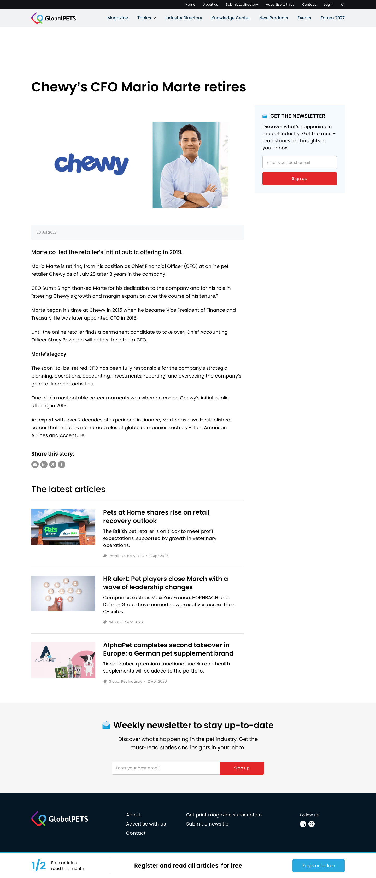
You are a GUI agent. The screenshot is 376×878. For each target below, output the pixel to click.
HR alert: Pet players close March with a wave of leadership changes (165, 583)
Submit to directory (242, 4)
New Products (273, 18)
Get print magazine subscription (224, 814)
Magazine (117, 18)
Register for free (318, 866)
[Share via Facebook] (61, 464)
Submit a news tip (207, 824)
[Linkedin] (303, 824)
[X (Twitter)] (311, 824)
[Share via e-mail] (35, 464)
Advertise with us (280, 4)
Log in (328, 4)
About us (210, 4)
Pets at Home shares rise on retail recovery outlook (156, 516)
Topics (144, 18)
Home (190, 4)
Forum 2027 (333, 18)
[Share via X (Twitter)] (52, 464)
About (133, 814)
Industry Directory (183, 18)
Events (304, 18)
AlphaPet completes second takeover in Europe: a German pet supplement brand (168, 649)
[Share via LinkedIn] (44, 464)
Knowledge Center (231, 18)
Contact (309, 4)
